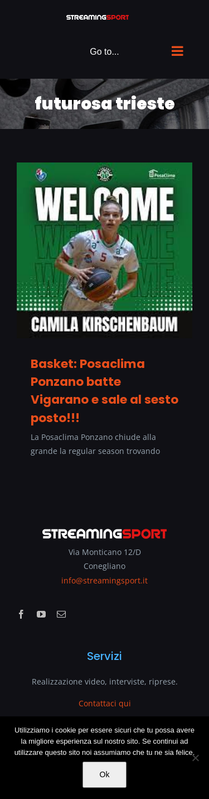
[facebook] (21, 614)
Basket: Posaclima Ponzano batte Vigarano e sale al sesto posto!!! (104, 391)
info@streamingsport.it (104, 580)
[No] (195, 757)
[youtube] (41, 614)
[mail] (61, 614)
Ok (105, 774)
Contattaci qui (105, 703)
